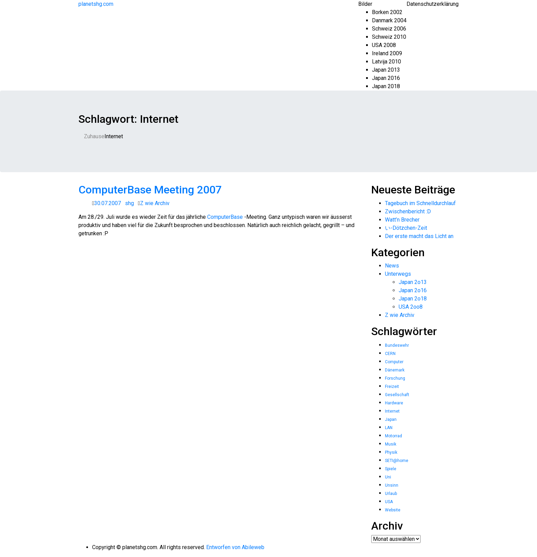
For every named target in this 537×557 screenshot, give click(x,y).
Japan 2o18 (413, 298)
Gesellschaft (397, 394)
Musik (390, 444)
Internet (392, 411)
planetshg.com (95, 4)
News (392, 265)
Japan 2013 (386, 70)
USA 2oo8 (411, 307)
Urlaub (391, 493)
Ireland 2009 (387, 53)
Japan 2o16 (413, 290)
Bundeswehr (397, 345)
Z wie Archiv (155, 203)
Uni (388, 477)
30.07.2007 (107, 203)
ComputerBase (225, 217)
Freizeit (392, 386)
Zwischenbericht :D (408, 211)
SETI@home (396, 460)
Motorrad (393, 436)
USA (389, 501)
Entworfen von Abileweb (235, 547)
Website (392, 510)
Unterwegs (398, 274)
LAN (388, 427)
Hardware (394, 403)
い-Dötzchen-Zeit (406, 228)
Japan (391, 419)
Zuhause (94, 136)
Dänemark (394, 370)
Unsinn (391, 485)
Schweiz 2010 (389, 37)
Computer (394, 361)
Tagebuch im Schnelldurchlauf (420, 203)
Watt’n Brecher (402, 219)
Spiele (390, 468)
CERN (390, 353)
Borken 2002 (387, 12)
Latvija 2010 (386, 61)
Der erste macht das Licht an (419, 236)
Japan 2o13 (413, 282)
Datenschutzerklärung (433, 4)
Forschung (395, 378)
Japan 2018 (386, 86)
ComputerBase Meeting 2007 (150, 189)
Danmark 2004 (389, 20)
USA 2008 (384, 45)
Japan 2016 (386, 78)
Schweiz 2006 (389, 28)
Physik (391, 452)
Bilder (365, 4)
